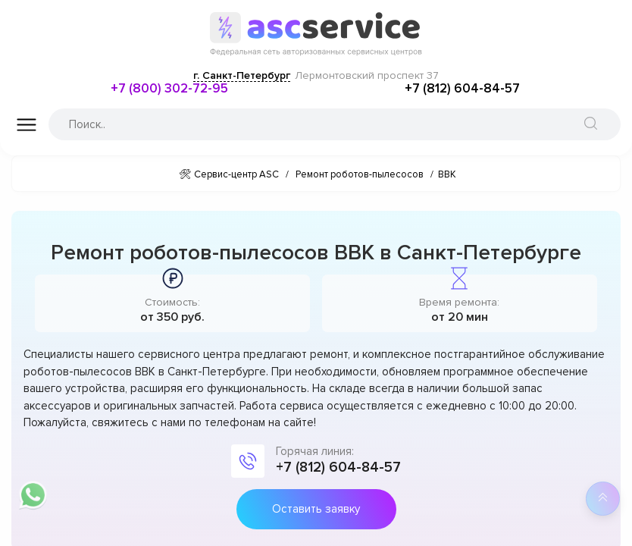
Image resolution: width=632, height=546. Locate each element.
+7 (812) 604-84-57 (462, 88)
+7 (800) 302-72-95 (169, 88)
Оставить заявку (316, 509)
